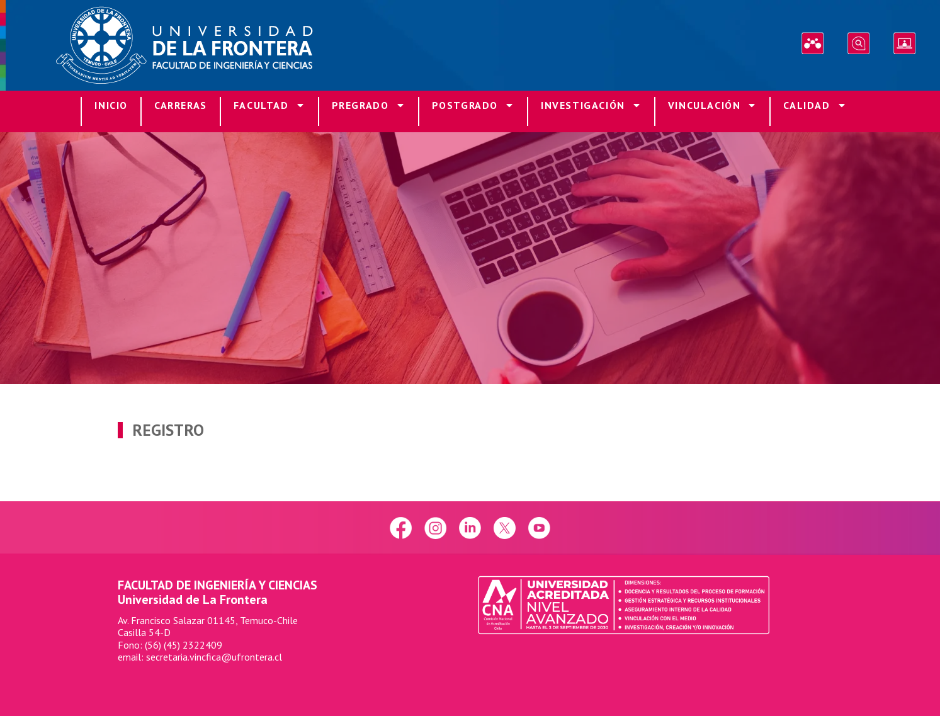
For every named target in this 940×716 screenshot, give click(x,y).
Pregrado (368, 106)
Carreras (180, 105)
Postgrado (473, 106)
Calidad (814, 106)
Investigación (591, 106)
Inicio (111, 105)
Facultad (269, 106)
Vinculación (712, 106)
